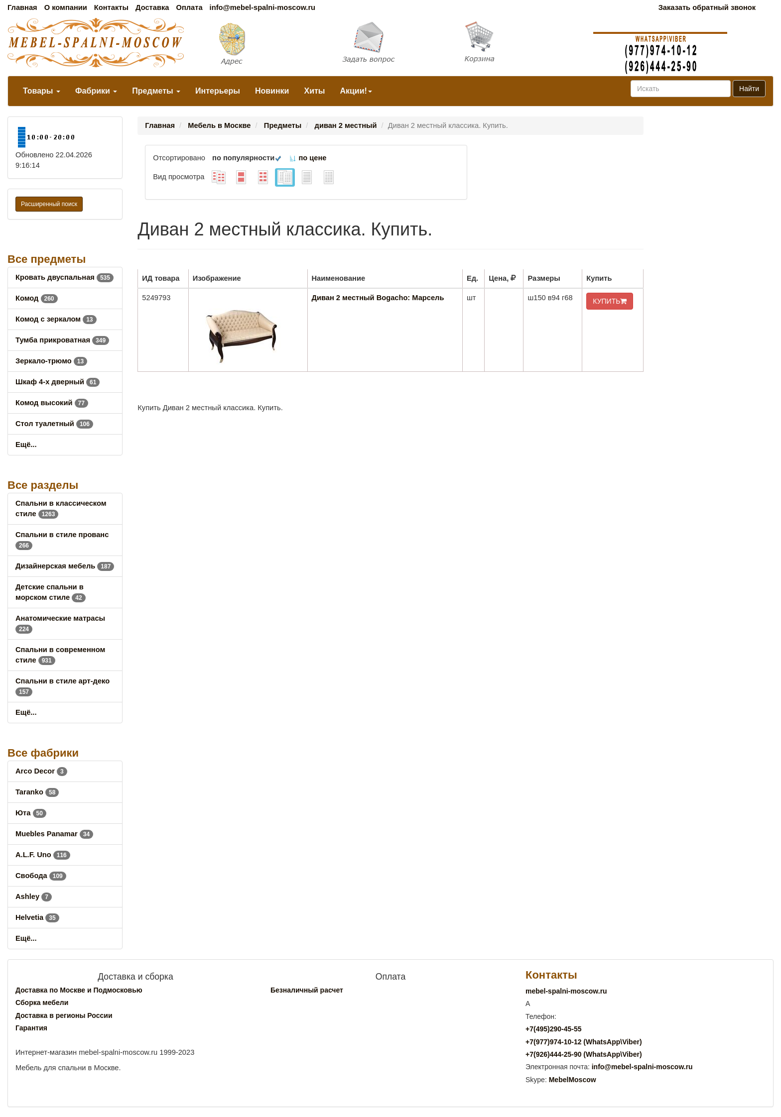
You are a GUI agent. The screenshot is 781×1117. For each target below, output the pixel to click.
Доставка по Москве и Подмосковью (78, 990)
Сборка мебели (41, 1002)
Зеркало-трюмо (51, 361)
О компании (65, 7)
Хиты (314, 91)
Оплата (189, 7)
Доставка (152, 7)
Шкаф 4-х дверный (57, 382)
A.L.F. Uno (42, 855)
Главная (22, 7)
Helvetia (37, 917)
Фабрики (96, 91)
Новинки (272, 91)
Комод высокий (51, 403)
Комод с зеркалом (56, 319)
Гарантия (31, 1028)
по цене (307, 158)
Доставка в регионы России (64, 1015)
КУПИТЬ (610, 301)
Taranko (37, 792)
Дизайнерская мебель (64, 566)
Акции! (356, 91)
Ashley (33, 896)
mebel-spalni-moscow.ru (566, 991)
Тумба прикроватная (62, 340)
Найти (749, 89)
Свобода (40, 876)
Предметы (156, 91)
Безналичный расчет (306, 990)
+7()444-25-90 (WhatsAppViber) (583, 1054)
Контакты (111, 7)
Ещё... (26, 444)
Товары (41, 91)
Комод (36, 298)
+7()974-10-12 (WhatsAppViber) (583, 1042)
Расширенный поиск (49, 204)
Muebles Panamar (54, 834)
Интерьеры (217, 91)
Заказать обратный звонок (707, 7)
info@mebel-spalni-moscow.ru (262, 7)
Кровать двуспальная (64, 277)
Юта (30, 813)
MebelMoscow (572, 1080)
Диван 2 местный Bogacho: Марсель (378, 298)
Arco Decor (41, 771)
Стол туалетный (54, 424)
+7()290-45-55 (553, 1029)
